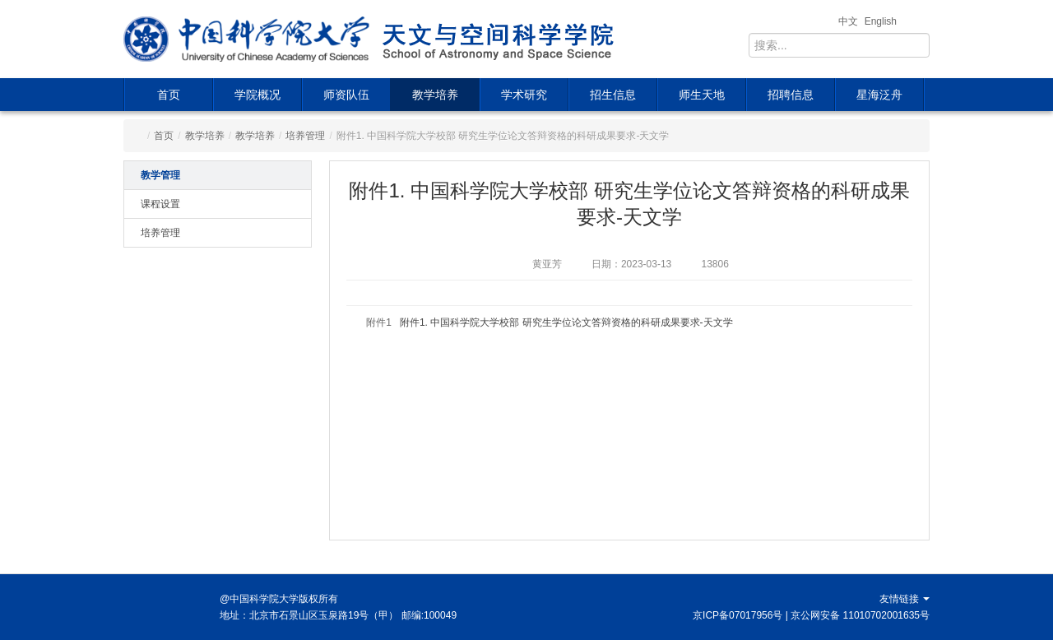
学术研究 (524, 94)
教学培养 (435, 94)
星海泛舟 (879, 94)
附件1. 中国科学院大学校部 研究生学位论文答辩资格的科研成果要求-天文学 (566, 322)
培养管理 (305, 135)
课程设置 (160, 204)
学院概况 (257, 94)
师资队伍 (346, 94)
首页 (168, 94)
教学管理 (160, 175)
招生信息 (613, 94)
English (881, 21)
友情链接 (904, 599)
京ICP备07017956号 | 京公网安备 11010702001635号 (811, 615)
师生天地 (702, 94)
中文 (848, 21)
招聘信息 (791, 94)
